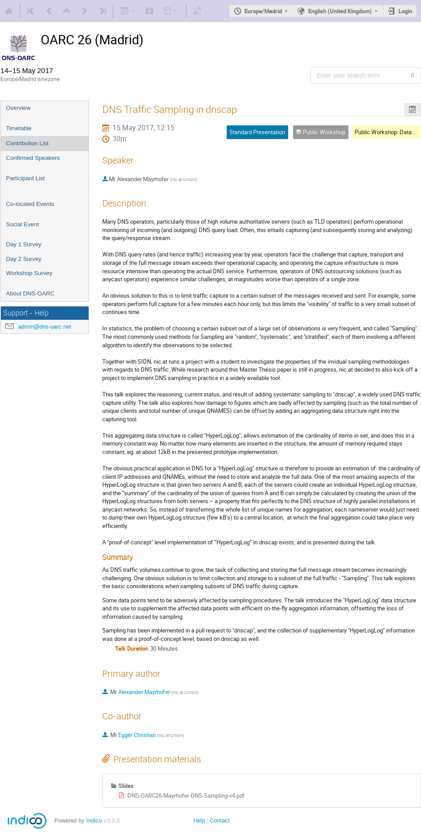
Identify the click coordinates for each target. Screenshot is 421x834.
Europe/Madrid (263, 11)
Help (199, 820)
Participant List (25, 178)
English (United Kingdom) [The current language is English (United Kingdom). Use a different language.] (340, 11)
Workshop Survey (29, 273)
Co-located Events (30, 204)
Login (405, 11)
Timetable (19, 128)
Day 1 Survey (24, 244)
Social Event (22, 224)
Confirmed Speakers (33, 158)
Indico (94, 820)
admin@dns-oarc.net (44, 326)
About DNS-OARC (30, 293)
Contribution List (27, 143)
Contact (220, 820)
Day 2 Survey (24, 259)
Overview (18, 108)
